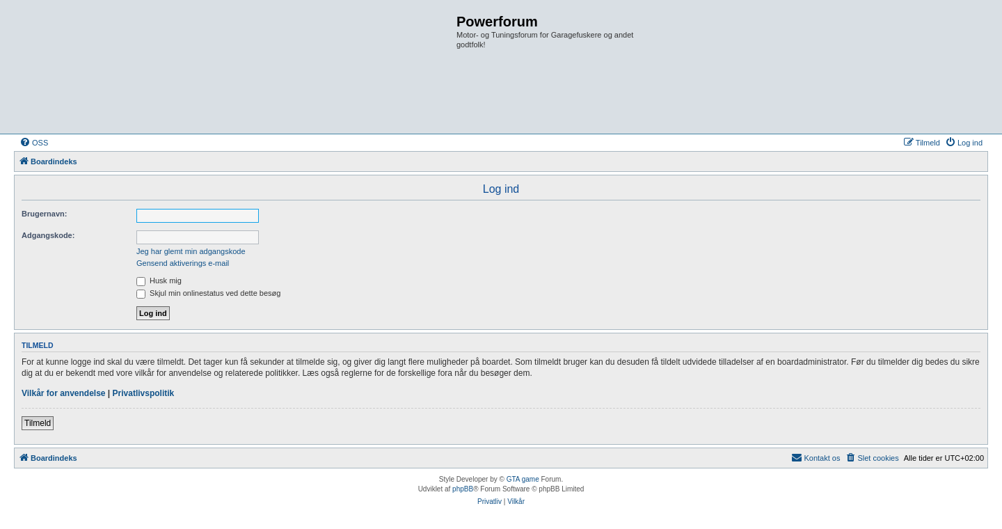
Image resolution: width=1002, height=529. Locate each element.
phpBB (462, 489)
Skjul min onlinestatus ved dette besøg (208, 293)
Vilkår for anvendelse (64, 393)
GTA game (523, 479)
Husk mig (159, 280)
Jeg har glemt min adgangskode (191, 251)
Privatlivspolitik (144, 393)
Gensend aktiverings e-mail (182, 263)
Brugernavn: (44, 214)
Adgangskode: (48, 235)
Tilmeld (37, 423)
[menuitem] (33, 142)
